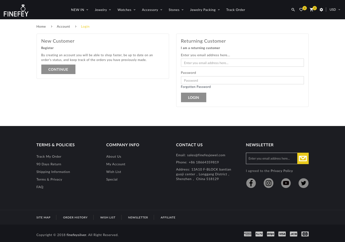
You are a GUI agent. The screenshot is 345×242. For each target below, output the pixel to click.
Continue (58, 69)
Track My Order (49, 156)
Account (63, 26)
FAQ (40, 187)
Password (188, 73)
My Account (115, 164)
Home (41, 26)
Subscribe (303, 158)
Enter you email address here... (205, 55)
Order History (75, 217)
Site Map (44, 217)
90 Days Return (49, 164)
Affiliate (168, 217)
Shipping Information (53, 172)
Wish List (113, 172)
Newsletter (138, 217)
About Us (113, 156)
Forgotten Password (196, 87)
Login (85, 26)
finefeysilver (76, 235)
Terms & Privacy (49, 179)
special (112, 179)
